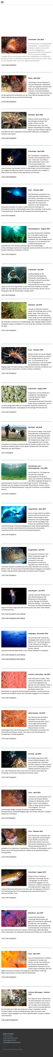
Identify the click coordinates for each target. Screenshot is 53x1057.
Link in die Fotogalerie (8, 65)
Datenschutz (13, 1049)
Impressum (6, 1049)
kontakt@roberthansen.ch (12, 1042)
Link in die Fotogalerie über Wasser (13, 618)
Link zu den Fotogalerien (9, 1020)
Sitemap (20, 1049)
